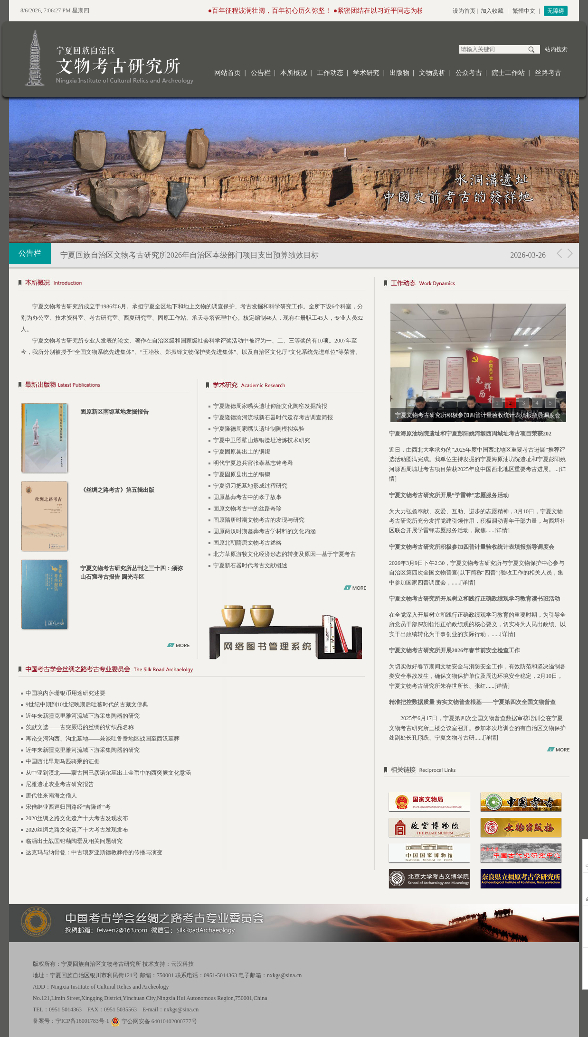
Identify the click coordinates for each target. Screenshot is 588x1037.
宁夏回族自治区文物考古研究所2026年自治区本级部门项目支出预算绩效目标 (189, 255)
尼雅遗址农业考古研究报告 (60, 784)
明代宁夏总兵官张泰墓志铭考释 (253, 463)
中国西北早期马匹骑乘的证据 (63, 761)
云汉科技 (182, 964)
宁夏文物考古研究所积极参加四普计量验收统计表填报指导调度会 (471, 547)
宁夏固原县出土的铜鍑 (241, 451)
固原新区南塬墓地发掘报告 (114, 411)
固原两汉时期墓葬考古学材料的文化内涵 (264, 531)
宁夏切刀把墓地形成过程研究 (250, 485)
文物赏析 (432, 72)
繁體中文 (523, 11)
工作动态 (330, 72)
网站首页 (227, 72)
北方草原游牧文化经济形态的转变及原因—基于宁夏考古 (284, 554)
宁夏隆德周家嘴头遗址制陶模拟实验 (258, 429)
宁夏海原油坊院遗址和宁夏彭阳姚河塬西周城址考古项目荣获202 (470, 433)
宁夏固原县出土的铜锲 (241, 474)
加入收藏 (492, 11)
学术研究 (366, 72)
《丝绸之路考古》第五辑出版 (117, 490)
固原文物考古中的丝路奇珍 (247, 508)
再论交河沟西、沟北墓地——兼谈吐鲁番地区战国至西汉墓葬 (103, 738)
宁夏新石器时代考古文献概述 (250, 565)
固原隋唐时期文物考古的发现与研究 (258, 520)
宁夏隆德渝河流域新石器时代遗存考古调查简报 (273, 417)
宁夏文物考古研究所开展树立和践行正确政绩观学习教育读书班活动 (474, 598)
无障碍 (555, 11)
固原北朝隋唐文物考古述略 (247, 542)
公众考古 (468, 72)
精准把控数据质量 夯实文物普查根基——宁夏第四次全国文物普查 (472, 702)
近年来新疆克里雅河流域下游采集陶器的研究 (83, 716)
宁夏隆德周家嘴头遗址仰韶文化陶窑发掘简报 (270, 406)
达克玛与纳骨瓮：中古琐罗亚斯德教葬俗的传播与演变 (94, 852)
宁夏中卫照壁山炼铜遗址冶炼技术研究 (261, 440)
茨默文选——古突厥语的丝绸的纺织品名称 (80, 727)
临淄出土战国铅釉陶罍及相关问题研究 (74, 841)
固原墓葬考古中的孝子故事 (247, 497)
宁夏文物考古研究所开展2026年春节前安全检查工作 (454, 650)
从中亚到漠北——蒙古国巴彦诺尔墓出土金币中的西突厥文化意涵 (108, 772)
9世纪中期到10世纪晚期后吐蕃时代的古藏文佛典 (87, 704)
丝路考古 (548, 72)
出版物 (399, 72)
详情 (502, 530)
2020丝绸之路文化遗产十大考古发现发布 (77, 818)
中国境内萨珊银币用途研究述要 (65, 693)
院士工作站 (508, 72)
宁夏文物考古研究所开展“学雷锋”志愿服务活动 (449, 495)
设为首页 (464, 11)
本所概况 (293, 72)
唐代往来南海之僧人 (51, 795)
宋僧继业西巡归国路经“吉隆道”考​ (68, 807)
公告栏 (261, 72)
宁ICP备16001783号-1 (82, 1021)
